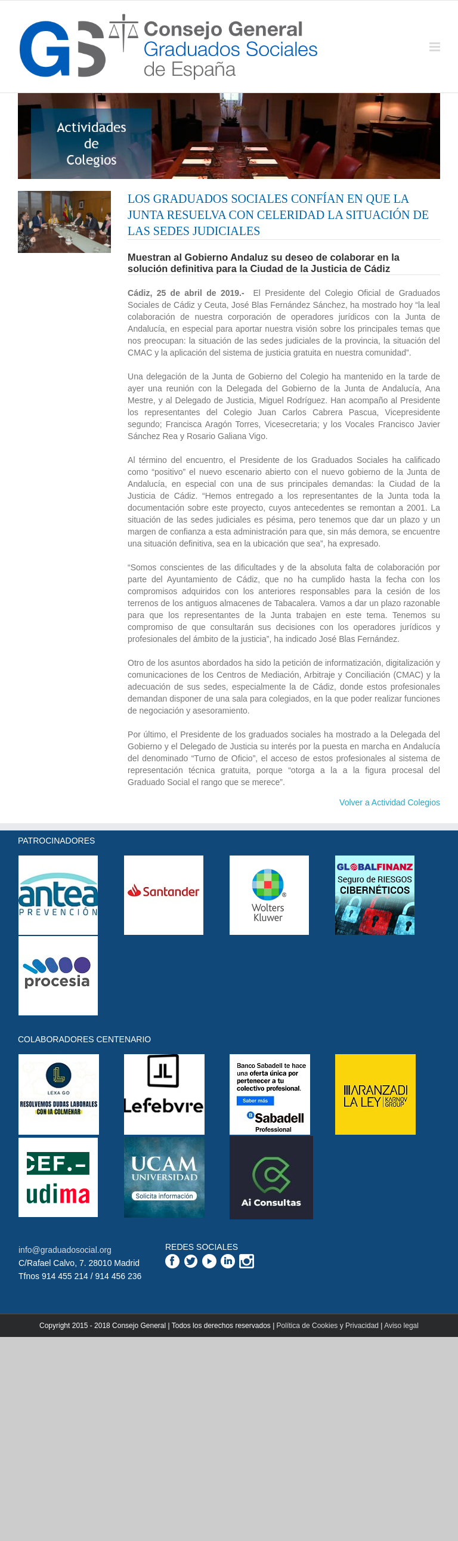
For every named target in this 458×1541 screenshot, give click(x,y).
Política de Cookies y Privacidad (328, 1325)
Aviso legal (401, 1325)
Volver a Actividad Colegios (389, 802)
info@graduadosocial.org (65, 1250)
